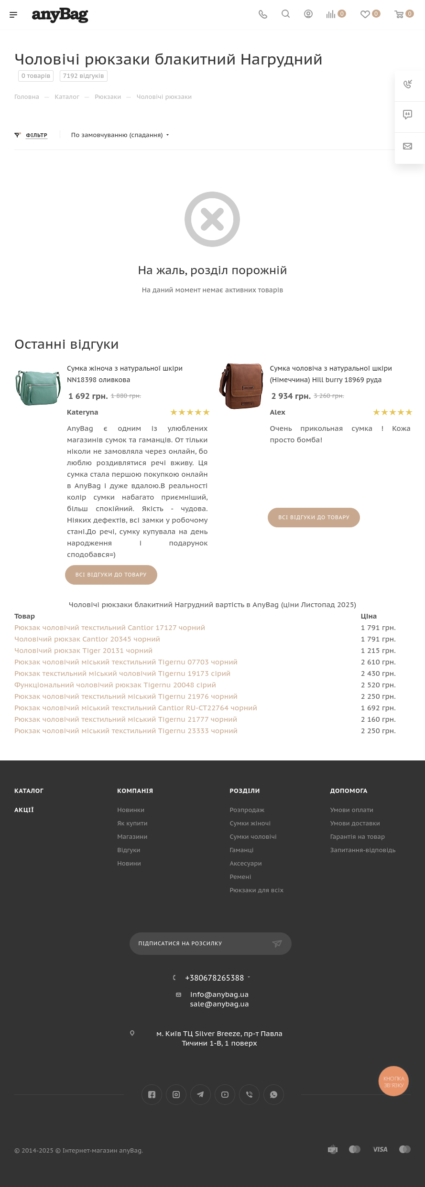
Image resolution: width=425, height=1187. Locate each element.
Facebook (152, 1094)
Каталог (29, 791)
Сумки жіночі (250, 823)
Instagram (176, 1094)
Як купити (132, 823)
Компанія (135, 791)
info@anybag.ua (219, 994)
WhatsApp (273, 1094)
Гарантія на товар (357, 837)
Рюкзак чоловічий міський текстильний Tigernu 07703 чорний (126, 661)
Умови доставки (355, 823)
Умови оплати (351, 810)
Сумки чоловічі (253, 837)
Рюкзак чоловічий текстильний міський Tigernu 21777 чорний (125, 719)
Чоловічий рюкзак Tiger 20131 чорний (83, 650)
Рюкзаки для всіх (257, 890)
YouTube (225, 1094)
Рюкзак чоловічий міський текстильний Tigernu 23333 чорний (126, 730)
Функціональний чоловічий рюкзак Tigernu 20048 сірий (115, 684)
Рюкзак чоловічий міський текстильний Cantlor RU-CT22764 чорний (135, 707)
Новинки (130, 810)
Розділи (245, 791)
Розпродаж (247, 810)
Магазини (132, 837)
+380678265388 (214, 978)
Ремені (240, 877)
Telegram (200, 1094)
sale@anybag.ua (219, 1003)
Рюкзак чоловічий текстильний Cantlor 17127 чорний (109, 627)
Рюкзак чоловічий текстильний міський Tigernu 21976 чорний (126, 696)
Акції (24, 810)
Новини (129, 863)
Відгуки (128, 850)
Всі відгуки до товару (111, 574)
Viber (249, 1094)
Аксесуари (246, 863)
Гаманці (242, 850)
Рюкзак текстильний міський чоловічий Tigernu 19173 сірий (122, 673)
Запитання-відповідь (363, 850)
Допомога (349, 791)
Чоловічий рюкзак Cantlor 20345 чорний (87, 638)
